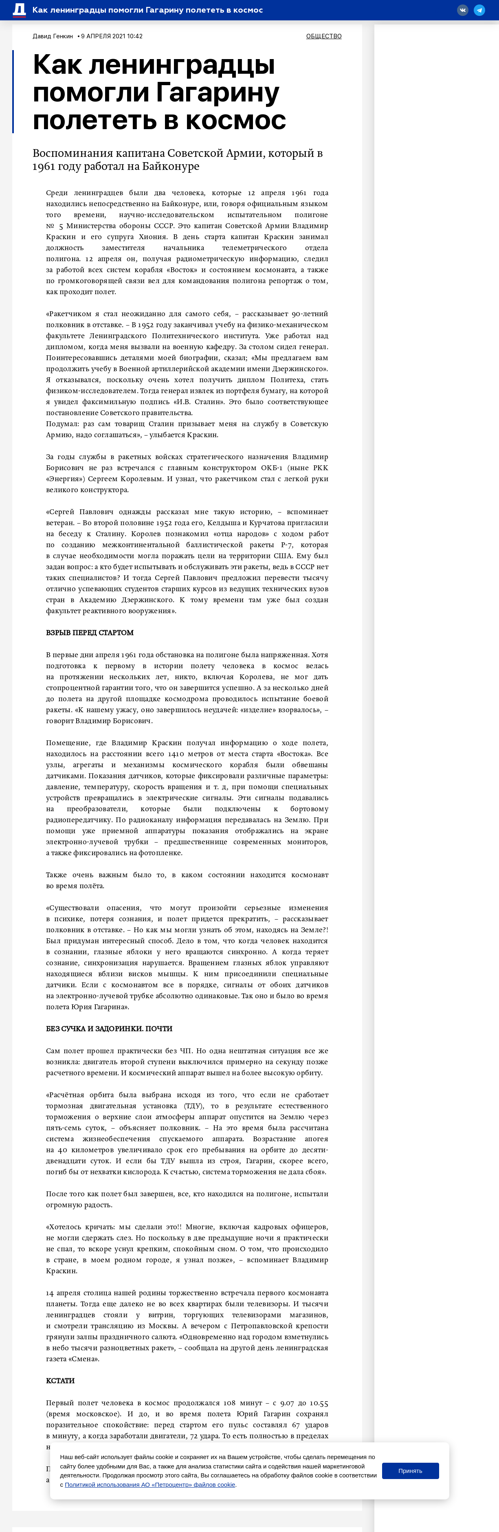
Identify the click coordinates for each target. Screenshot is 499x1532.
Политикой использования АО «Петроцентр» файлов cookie (150, 1484)
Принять (410, 1470)
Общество (324, 36)
